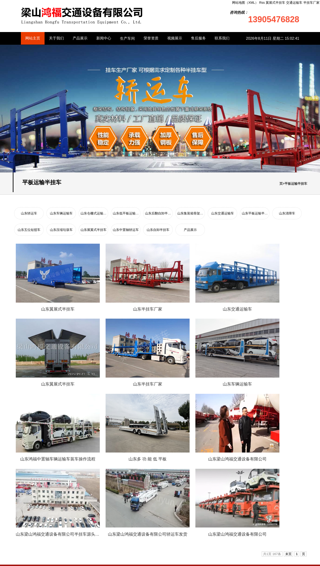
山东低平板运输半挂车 (168, 505)
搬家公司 (50, 464)
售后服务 (198, 38)
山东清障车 (287, 213)
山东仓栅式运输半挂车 (132, 505)
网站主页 (32, 38)
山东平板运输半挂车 (166, 520)
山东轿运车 (29, 213)
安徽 (48, 527)
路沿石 (66, 464)
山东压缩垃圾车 (61, 230)
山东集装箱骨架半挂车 (168, 512)
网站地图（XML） (221, 561)
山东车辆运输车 (61, 213)
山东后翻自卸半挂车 (130, 512)
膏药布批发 (108, 464)
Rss (239, 561)
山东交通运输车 (222, 213)
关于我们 (56, 38)
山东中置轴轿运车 (126, 230)
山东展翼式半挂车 (94, 230)
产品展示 (80, 38)
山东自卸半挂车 (158, 230)
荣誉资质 (151, 38)
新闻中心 (103, 38)
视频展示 (174, 38)
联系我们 (222, 38)
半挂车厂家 (311, 2)
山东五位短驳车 (29, 230)
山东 (41, 527)
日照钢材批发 (86, 464)
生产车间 (127, 38)
